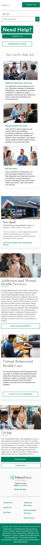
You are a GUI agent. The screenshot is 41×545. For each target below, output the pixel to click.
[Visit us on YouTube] (23, 494)
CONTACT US (31, 5)
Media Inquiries (20, 489)
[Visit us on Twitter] (17, 494)
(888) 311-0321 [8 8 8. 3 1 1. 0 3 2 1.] (20, 485)
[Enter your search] (20, 19)
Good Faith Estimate (21, 542)
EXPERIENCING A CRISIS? (17, 44)
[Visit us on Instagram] (26, 494)
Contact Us (8, 502)
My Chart (7, 512)
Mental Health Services (16, 126)
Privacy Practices (9, 531)
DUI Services (11, 168)
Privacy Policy (8, 529)
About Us (7, 507)
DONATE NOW (26, 459)
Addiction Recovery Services (18, 83)
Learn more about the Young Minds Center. (17, 244)
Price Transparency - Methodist (24, 533)
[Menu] (4, 14)
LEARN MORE (26, 466)
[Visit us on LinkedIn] (20, 494)
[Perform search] (37, 19)
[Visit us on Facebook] (14, 494)
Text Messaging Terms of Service (25, 529)
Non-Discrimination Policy (25, 531)
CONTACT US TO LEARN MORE (20, 394)
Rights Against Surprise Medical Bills (26, 540)
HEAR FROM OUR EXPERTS (20, 326)
